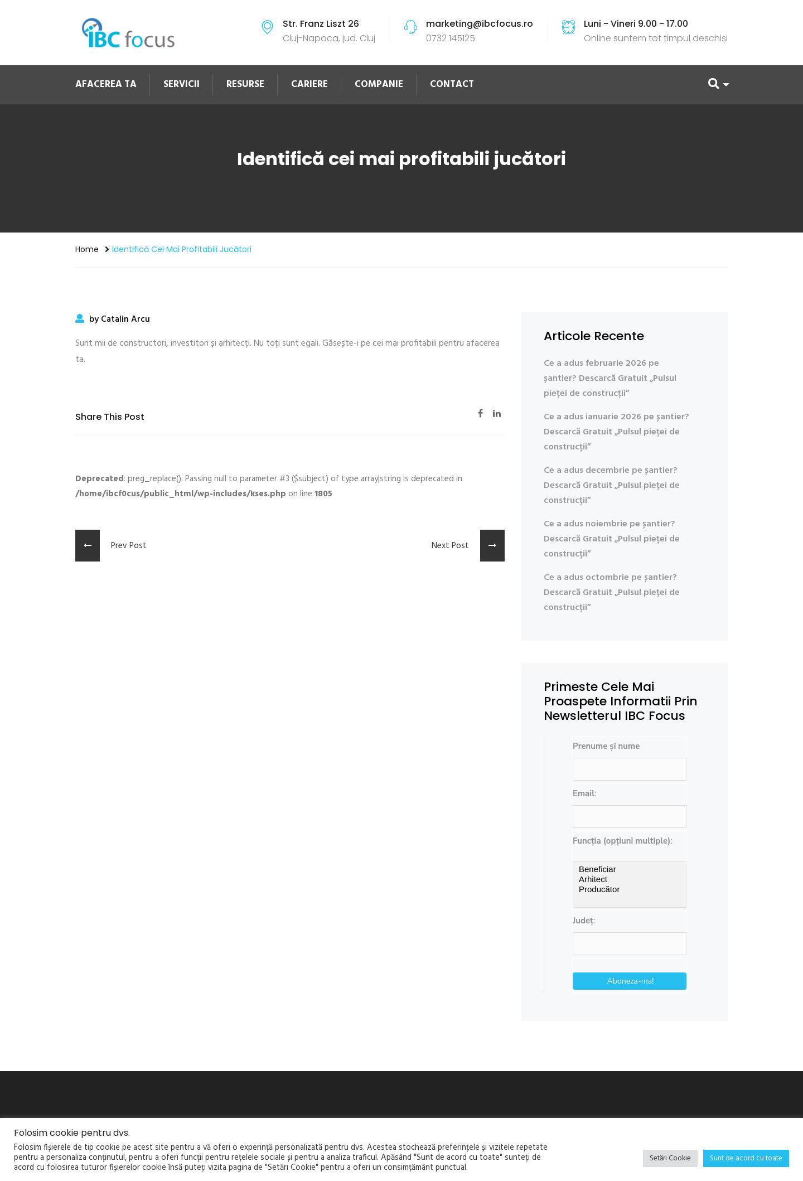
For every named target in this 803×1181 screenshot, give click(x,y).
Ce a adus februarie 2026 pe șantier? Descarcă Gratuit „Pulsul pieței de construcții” (610, 378)
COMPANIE (379, 84)
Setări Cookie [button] (670, 1158)
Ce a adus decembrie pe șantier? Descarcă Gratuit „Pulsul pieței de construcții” (612, 485)
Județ (583, 920)
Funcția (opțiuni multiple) (621, 840)
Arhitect (629, 879)
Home (87, 249)
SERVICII (181, 84)
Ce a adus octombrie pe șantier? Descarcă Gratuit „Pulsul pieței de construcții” (612, 592)
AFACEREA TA (106, 84)
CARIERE (309, 84)
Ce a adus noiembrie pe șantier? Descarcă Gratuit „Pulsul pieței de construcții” (612, 539)
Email (583, 793)
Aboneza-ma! (630, 981)
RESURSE (245, 84)
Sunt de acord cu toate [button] (746, 1158)
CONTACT (452, 84)
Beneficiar (629, 869)
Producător (629, 889)
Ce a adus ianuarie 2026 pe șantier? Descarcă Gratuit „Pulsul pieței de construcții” (616, 432)
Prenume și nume (606, 746)
